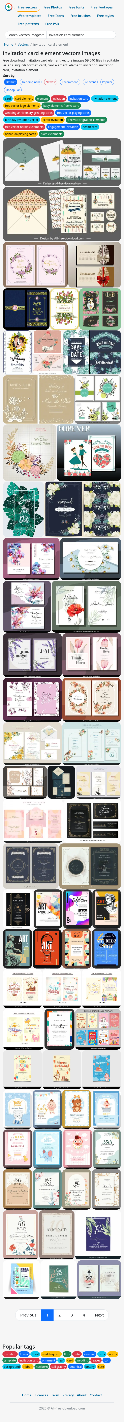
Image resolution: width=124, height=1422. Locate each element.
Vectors (23, 44)
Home (8, 44)
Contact (96, 1395)
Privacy (68, 1395)
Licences (41, 1395)
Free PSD (52, 24)
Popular (107, 82)
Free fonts (76, 7)
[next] (99, 1315)
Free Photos (52, 7)
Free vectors (27, 7)
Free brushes (80, 16)
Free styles (105, 16)
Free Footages (102, 7)
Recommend (70, 82)
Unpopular (13, 90)
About (81, 1395)
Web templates (29, 16)
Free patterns (28, 24)
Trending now (31, 82)
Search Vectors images (24, 35)
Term (55, 1395)
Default (11, 82)
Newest (51, 82)
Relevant (90, 82)
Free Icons (56, 16)
